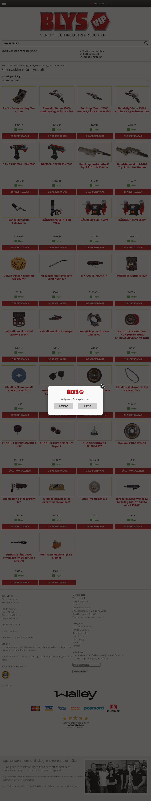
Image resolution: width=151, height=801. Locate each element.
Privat (87, 406)
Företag (63, 406)
